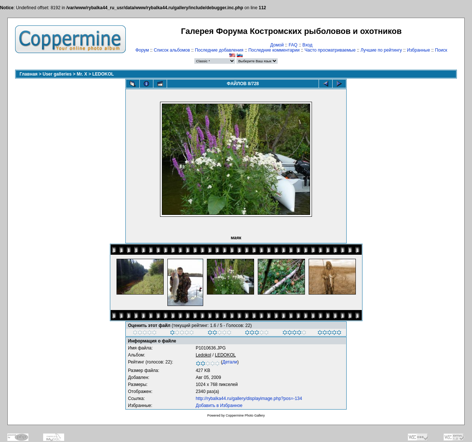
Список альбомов (172, 50)
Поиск (441, 50)
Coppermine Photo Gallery (245, 415)
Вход (307, 45)
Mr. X (82, 74)
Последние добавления (219, 50)
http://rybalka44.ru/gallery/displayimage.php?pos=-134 (249, 398)
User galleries (57, 74)
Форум (142, 50)
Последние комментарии (273, 50)
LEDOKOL (103, 74)
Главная (29, 74)
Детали (229, 362)
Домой (277, 45)
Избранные (418, 50)
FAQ (293, 45)
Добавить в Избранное (219, 405)
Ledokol (203, 355)
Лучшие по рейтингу (381, 50)
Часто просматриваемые (330, 50)
